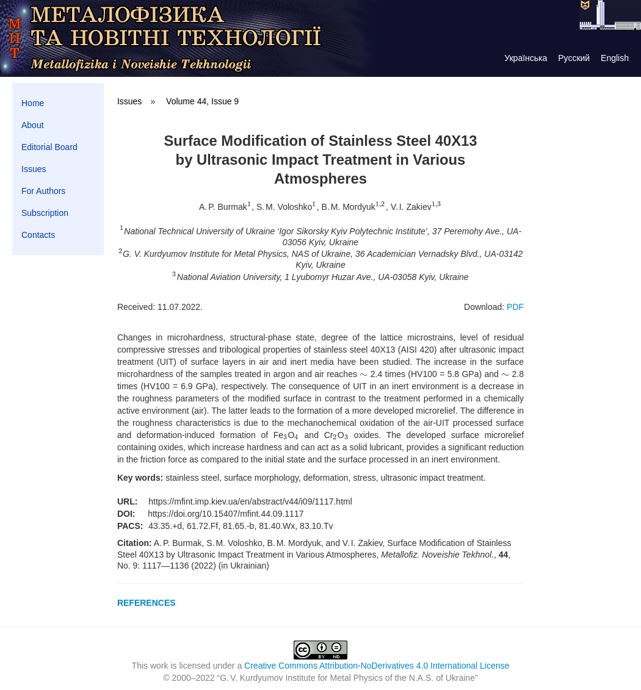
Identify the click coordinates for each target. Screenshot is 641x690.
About (32, 125)
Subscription (44, 213)
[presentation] (249, 207)
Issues (33, 169)
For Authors (43, 191)
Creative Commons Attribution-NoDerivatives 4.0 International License (376, 665)
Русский (574, 58)
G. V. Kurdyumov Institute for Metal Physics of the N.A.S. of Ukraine (347, 678)
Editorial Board (49, 147)
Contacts (38, 235)
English (615, 58)
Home (32, 103)
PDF (515, 307)
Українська (525, 58)
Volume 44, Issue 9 (202, 101)
